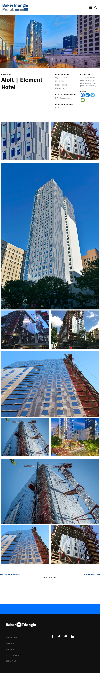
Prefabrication (61, 89)
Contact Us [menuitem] (11, 661)
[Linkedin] (88, 95)
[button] (90, 7)
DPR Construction (62, 98)
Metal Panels (60, 81)
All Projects (50, 577)
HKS (57, 108)
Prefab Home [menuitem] (12, 638)
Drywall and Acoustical (64, 78)
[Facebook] (83, 95)
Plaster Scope (61, 85)
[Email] (83, 100)
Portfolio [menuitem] (10, 650)
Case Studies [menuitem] (12, 644)
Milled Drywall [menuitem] (13, 655)
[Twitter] (92, 95)
